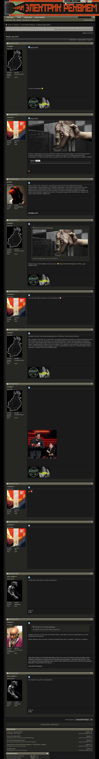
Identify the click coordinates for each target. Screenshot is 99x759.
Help (89, 1)
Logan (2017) (15, 37)
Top (91, 719)
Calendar (18, 20)
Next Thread (54, 724)
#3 (91, 179)
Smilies (33, 758)
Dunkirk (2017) (16, 736)
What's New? (28, 17)
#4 (91, 220)
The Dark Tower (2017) (18, 740)
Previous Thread (45, 724)
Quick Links (35, 20)
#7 (91, 383)
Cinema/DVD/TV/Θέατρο (28, 25)
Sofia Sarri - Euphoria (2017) (15, 732)
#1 (91, 43)
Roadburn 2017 (11, 748)
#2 (91, 114)
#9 (91, 521)
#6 (91, 329)
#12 (91, 673)
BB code (33, 756)
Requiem (16, 25)
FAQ (14, 20)
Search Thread (81, 40)
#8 (91, 483)
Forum (19, 17)
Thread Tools (72, 40)
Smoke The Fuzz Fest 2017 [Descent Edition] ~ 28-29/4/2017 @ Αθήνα (26, 744)
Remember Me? (69, 3)
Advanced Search (88, 20)
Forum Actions (26, 20)
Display (89, 40)
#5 (91, 291)
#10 (91, 573)
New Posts (10, 17)
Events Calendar (40, 17)
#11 (91, 619)
